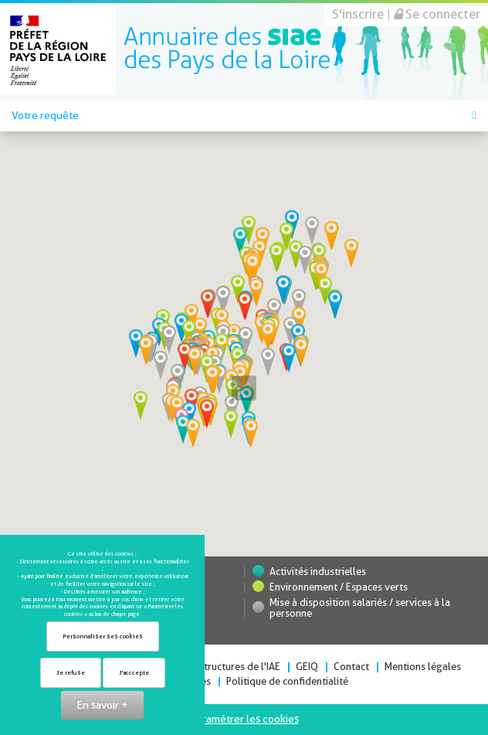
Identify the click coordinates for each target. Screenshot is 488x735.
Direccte (227, 50)
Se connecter (437, 14)
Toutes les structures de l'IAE (215, 666)
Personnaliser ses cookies (103, 636)
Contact (351, 666)
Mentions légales (423, 666)
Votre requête (244, 115)
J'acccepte (134, 672)
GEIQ (307, 666)
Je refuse (70, 672)
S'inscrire (358, 14)
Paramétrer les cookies (244, 719)
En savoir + (102, 705)
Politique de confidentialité (287, 681)
